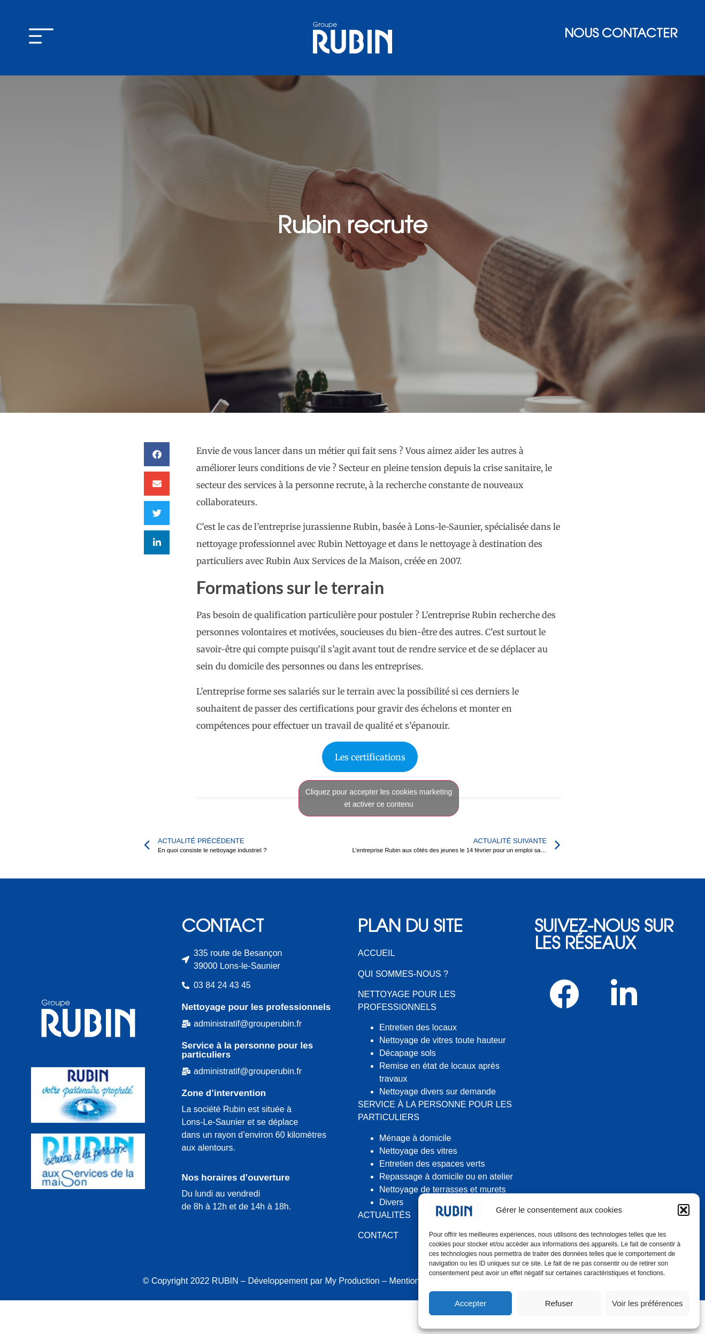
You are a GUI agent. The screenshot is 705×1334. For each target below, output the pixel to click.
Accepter (470, 1303)
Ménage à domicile (415, 1171)
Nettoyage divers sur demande (437, 1125)
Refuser (559, 1303)
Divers (391, 1235)
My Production (352, 1314)
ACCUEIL (376, 986)
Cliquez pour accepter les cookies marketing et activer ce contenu (379, 831)
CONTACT (378, 1269)
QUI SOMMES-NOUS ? (403, 1007)
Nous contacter (620, 34)
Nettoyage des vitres (418, 1184)
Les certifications (370, 790)
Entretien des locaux (418, 1061)
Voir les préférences (647, 1303)
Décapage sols (407, 1086)
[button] (683, 1210)
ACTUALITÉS (384, 1248)
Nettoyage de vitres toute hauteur (442, 1073)
